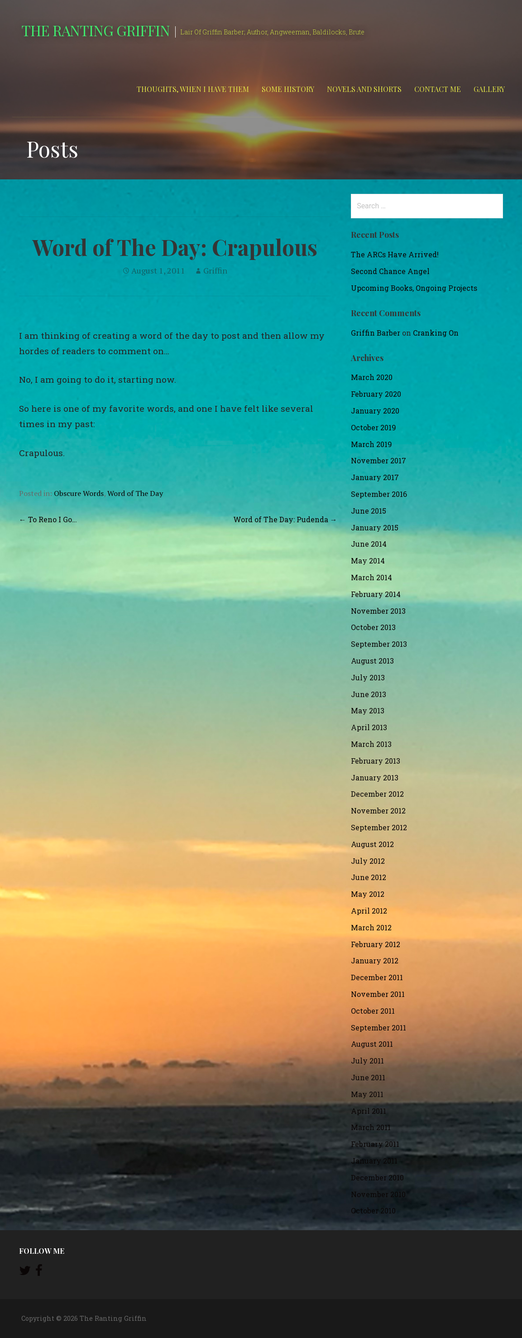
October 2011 (373, 1011)
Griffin (215, 270)
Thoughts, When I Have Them (193, 89)
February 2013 (375, 760)
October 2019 (373, 427)
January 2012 (374, 960)
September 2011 (378, 1027)
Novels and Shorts (364, 89)
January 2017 (375, 477)
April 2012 (369, 910)
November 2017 (378, 460)
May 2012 (367, 894)
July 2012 (368, 861)
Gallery (489, 89)
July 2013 (368, 677)
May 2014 (368, 560)
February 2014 (376, 594)
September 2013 (379, 644)
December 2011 (377, 977)
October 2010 (373, 1210)
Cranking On (436, 332)
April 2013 (369, 727)
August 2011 (372, 1044)
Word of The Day (135, 493)
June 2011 (368, 1077)
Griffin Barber (375, 332)
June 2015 (368, 510)
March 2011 (371, 1127)
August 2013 (372, 660)
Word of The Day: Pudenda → (285, 519)
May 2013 (367, 710)
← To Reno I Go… (48, 519)
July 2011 (367, 1060)
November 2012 (378, 810)
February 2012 (375, 944)
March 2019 (371, 444)
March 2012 (371, 927)
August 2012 (372, 844)
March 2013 (371, 744)
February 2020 (376, 394)
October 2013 (373, 627)
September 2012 (379, 827)
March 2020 (372, 377)
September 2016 (379, 494)
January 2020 (375, 410)
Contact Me (437, 89)
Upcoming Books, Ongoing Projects (414, 288)
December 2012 (377, 794)
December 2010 (377, 1177)
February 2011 (375, 1144)
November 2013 (378, 611)
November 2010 (378, 1194)
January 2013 (374, 777)
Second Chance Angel (390, 271)
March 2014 (371, 577)
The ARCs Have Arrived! (395, 254)
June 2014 (369, 544)
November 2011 (378, 994)
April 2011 (368, 1111)
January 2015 (374, 527)
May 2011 (367, 1094)
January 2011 (374, 1160)
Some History (288, 89)
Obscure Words (79, 493)
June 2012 (368, 877)
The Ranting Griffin (95, 30)
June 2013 (368, 694)
